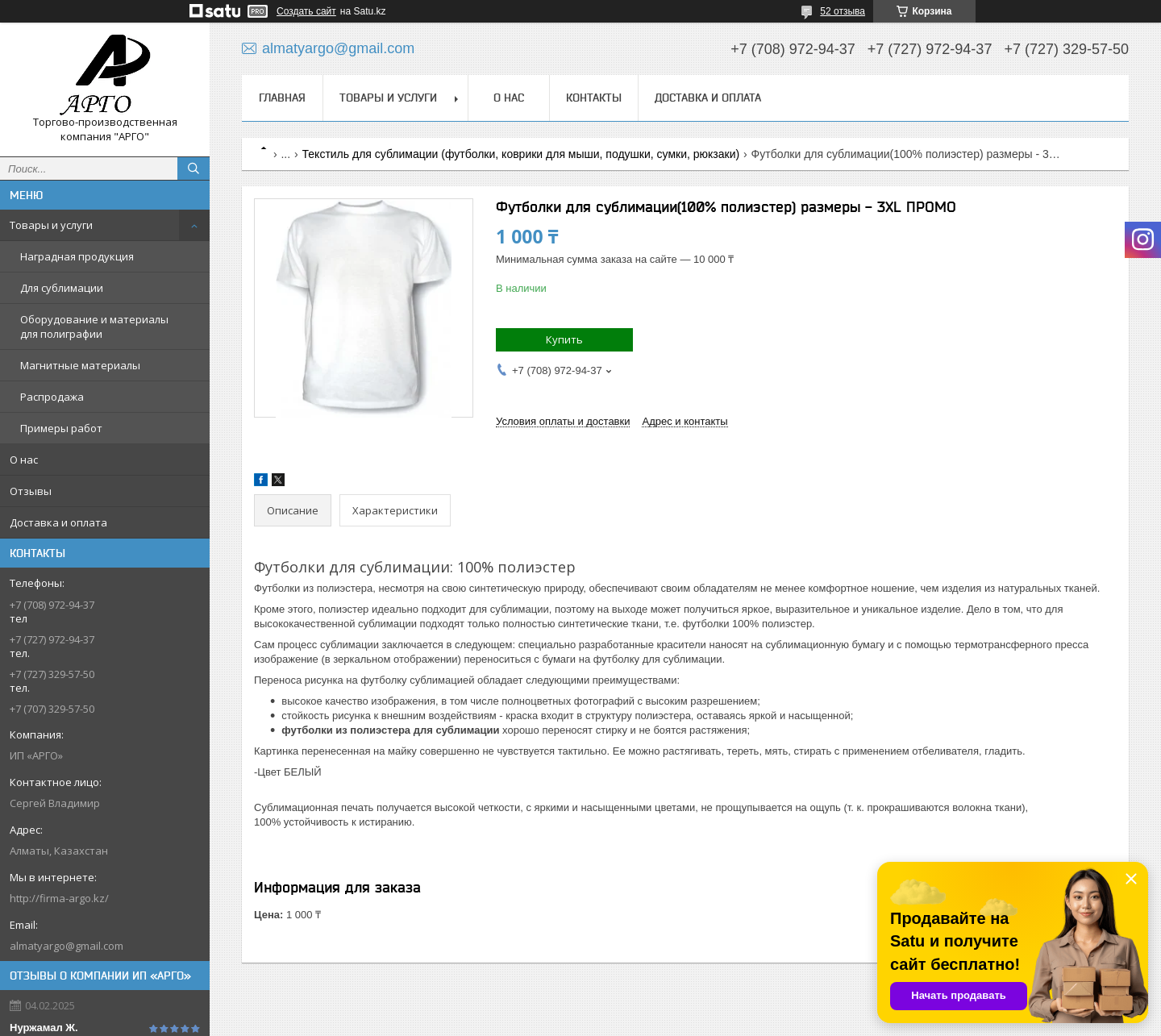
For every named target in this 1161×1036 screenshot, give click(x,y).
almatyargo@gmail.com (66, 945)
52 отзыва (842, 11)
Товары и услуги (51, 225)
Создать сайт (306, 11)
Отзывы (31, 491)
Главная (282, 97)
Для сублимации (61, 288)
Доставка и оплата (58, 522)
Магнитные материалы (80, 365)
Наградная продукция (77, 256)
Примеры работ (61, 428)
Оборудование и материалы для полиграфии (94, 326)
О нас (24, 459)
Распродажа (52, 396)
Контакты (594, 97)
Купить (564, 339)
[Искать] (193, 168)
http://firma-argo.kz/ (59, 898)
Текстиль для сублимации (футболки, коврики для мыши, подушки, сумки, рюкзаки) (521, 154)
